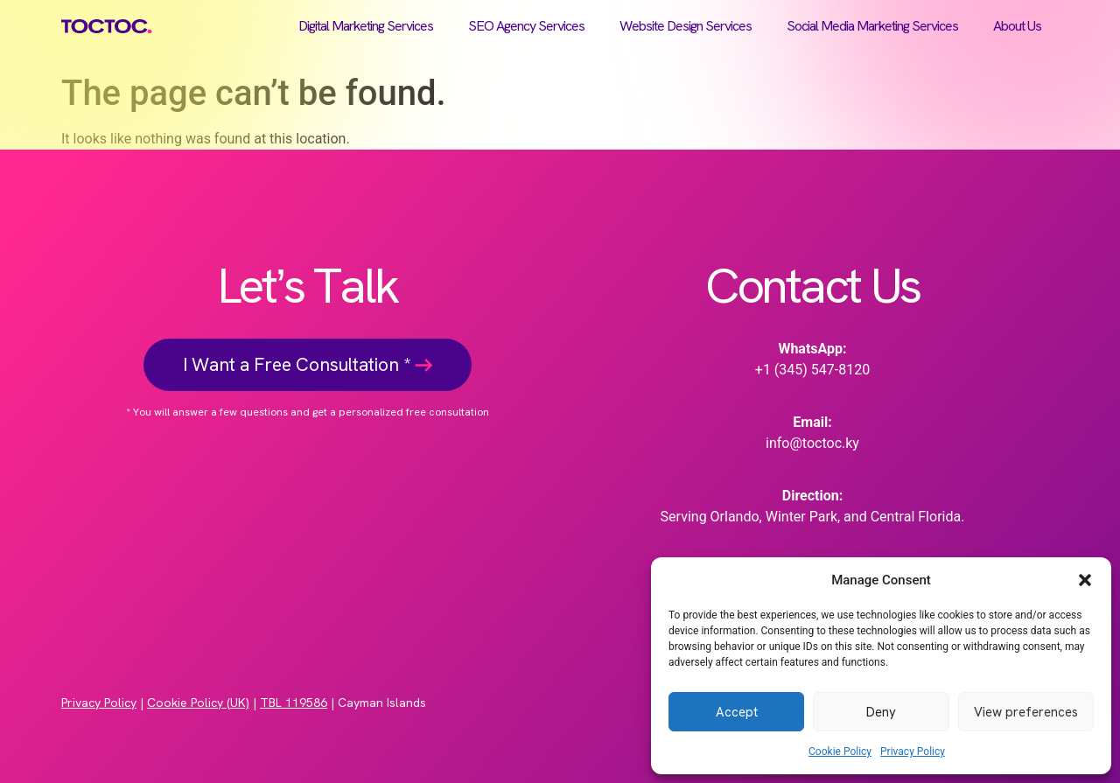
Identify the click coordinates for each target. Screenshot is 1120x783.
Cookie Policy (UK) (198, 702)
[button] (1085, 580)
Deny (881, 712)
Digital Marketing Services (365, 26)
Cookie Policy (840, 751)
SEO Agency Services (526, 26)
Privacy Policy (912, 751)
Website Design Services (686, 26)
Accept (737, 712)
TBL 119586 (293, 702)
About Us (1017, 26)
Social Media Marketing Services (872, 26)
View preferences (1026, 712)
